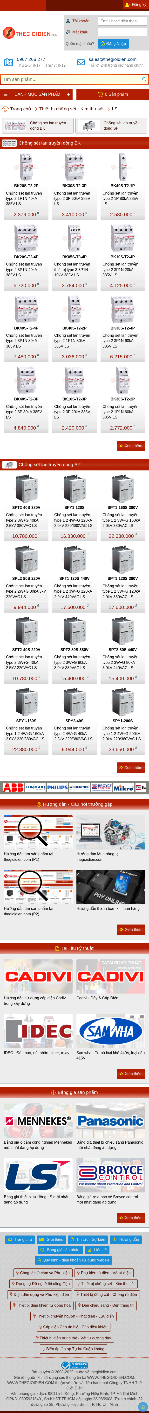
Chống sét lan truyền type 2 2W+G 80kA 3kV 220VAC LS (26, 591)
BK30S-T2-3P (74, 186)
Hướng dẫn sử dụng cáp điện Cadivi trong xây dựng (35, 1000)
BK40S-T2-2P (74, 328)
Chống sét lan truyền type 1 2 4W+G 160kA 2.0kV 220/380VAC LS (25, 733)
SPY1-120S (74, 508)
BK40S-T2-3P (26, 399)
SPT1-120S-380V (123, 579)
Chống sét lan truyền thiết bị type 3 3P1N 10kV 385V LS (72, 269)
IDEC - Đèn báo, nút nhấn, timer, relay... (38, 1053)
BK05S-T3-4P (74, 257)
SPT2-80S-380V (75, 650)
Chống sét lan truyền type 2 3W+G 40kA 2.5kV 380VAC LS (24, 520)
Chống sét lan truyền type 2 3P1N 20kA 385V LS (120, 269)
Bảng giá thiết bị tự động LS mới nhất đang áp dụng (36, 1199)
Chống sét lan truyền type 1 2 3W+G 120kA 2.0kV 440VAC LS (73, 591)
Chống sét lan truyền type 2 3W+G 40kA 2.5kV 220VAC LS (24, 662)
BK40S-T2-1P (123, 186)
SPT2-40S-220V (26, 650)
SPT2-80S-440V (123, 650)
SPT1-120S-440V (74, 579)
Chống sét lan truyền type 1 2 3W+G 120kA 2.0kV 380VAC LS (121, 591)
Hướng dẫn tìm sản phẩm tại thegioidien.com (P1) (28, 856)
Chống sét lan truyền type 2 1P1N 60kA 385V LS (120, 412)
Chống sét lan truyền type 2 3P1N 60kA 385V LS (120, 340)
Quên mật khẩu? (80, 44)
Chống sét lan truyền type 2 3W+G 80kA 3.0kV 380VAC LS (72, 662)
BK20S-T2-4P (26, 257)
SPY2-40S (75, 721)
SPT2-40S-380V (26, 508)
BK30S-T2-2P (123, 399)
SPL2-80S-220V (26, 579)
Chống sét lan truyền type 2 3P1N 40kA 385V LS (24, 269)
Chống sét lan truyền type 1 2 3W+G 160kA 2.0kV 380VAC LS (121, 520)
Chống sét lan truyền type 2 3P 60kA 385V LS (72, 198)
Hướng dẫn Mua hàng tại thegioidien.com (98, 856)
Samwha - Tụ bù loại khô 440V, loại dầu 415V (110, 1055)
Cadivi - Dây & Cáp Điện (97, 998)
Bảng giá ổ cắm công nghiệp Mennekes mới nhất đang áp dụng (38, 1145)
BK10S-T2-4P (123, 257)
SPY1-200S (123, 721)
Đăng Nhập (116, 44)
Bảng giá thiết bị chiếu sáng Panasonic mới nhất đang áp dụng (109, 1145)
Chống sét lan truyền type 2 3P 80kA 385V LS (24, 412)
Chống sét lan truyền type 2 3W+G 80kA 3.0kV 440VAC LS (120, 662)
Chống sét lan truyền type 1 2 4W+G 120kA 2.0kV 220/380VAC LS (73, 520)
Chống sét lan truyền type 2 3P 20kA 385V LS (72, 412)
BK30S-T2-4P (123, 328)
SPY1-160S (26, 721)
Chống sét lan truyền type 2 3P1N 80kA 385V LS (24, 340)
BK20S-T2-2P (26, 186)
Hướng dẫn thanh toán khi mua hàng (108, 908)
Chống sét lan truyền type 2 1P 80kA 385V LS (120, 198)
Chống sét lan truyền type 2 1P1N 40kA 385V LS (24, 198)
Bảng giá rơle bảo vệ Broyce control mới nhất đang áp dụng (107, 1199)
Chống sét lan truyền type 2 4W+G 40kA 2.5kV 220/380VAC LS (73, 733)
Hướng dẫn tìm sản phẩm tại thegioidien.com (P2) (28, 911)
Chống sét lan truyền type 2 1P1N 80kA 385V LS (72, 340)
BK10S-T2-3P (74, 399)
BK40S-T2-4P (26, 328)
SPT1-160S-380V (123, 508)
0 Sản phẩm (116, 94)
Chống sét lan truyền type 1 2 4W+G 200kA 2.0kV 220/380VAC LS (121, 733)
